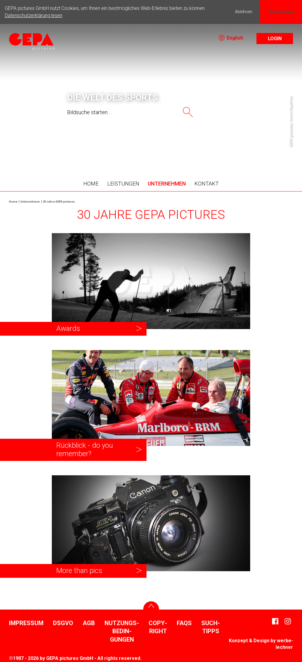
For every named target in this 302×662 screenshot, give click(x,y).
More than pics (79, 570)
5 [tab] (151, 148)
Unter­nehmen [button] (167, 183)
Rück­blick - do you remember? (84, 449)
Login (275, 38)
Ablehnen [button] (243, 11)
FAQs (184, 623)
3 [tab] (133, 148)
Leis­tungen (123, 183)
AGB (89, 623)
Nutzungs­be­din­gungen (122, 631)
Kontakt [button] (206, 183)
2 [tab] (124, 148)
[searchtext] (120, 112)
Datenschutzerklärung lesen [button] (33, 15)
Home (91, 183)
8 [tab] (178, 148)
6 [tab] (160, 148)
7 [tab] (169, 148)
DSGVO (63, 623)
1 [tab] (115, 148)
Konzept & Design (249, 640)
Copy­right (158, 627)
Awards (68, 328)
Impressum (26, 623)
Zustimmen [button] (281, 11)
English (230, 38)
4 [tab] (142, 148)
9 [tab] (187, 148)
